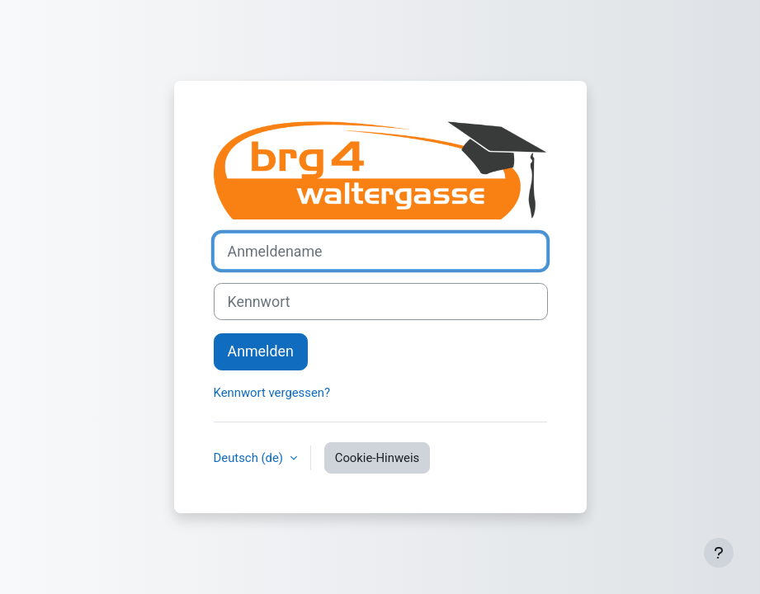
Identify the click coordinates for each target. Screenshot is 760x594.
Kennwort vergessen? (272, 392)
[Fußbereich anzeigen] (719, 553)
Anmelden (261, 351)
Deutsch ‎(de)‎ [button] (250, 457)
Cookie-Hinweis (377, 457)
